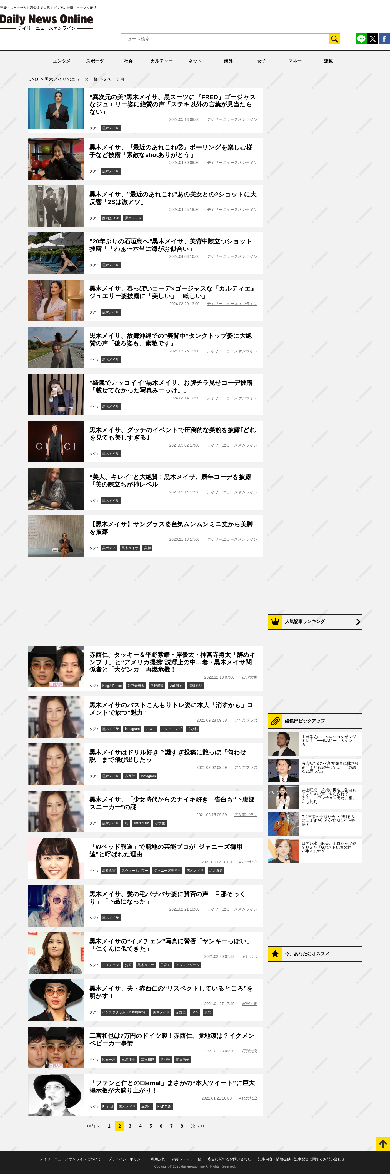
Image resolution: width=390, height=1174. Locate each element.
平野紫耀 (157, 686)
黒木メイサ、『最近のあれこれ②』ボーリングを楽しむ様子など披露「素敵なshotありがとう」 (170, 151)
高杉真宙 (109, 871)
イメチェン (110, 965)
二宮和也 (147, 1059)
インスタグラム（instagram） (124, 1012)
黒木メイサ (110, 128)
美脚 (147, 548)
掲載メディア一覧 (186, 1159)
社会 (128, 61)
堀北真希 (216, 871)
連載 (328, 61)
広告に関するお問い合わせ (229, 1159)
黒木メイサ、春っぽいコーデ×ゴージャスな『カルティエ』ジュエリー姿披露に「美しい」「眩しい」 (173, 292)
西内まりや (110, 218)
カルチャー (162, 61)
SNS (195, 1012)
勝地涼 (165, 1059)
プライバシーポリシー (126, 1159)
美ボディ (109, 548)
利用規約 (158, 1159)
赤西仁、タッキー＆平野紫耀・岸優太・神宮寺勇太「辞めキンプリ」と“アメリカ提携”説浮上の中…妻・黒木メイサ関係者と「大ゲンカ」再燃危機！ (172, 662)
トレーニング (172, 729)
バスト (151, 729)
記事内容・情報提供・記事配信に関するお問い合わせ (301, 1159)
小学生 (160, 823)
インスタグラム (187, 965)
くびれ (193, 729)
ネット (195, 61)
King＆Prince (112, 686)
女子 (261, 61)
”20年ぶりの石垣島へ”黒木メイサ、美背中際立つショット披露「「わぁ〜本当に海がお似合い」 (170, 245)
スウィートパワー (135, 871)
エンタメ (62, 61)
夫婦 (207, 1012)
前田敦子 (182, 1059)
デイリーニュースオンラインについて (70, 1159)
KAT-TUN (164, 1107)
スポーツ (95, 61)
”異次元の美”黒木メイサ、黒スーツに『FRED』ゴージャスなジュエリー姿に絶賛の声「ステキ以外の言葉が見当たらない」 (172, 104)
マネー (295, 61)
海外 (228, 61)
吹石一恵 (109, 1059)
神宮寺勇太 (136, 686)
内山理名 (176, 686)
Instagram (132, 729)
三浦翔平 (128, 1059)
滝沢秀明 (195, 686)
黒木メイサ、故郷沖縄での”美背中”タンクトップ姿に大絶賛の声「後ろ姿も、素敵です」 (170, 339)
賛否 (128, 965)
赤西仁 (130, 776)
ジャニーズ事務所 (167, 871)
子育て (165, 965)
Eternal (107, 1107)
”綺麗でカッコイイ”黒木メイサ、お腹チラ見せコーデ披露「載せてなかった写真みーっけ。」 (170, 386)
